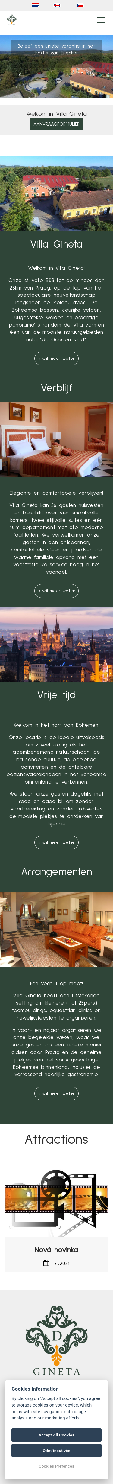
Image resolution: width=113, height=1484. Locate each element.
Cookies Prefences (56, 1466)
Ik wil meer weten (56, 358)
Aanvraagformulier (56, 124)
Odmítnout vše (57, 1450)
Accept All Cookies (56, 1435)
